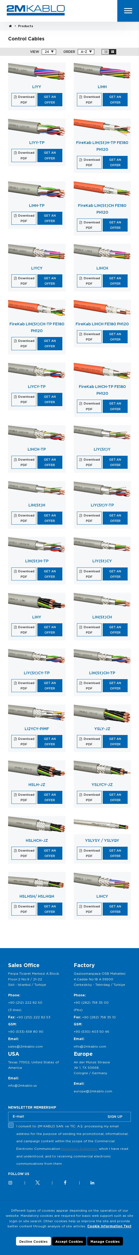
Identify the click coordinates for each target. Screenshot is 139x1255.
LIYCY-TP (37, 386)
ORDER (69, 51)
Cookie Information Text (109, 1226)
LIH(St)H (36, 505)
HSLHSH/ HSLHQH (37, 896)
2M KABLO (36, 10)
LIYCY (37, 268)
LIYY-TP (36, 142)
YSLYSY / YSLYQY (102, 840)
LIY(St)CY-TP (37, 673)
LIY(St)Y (102, 449)
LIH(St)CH (102, 617)
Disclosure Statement (79, 1149)
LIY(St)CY (102, 561)
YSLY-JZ (102, 729)
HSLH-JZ (36, 784)
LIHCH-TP (37, 449)
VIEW (34, 51)
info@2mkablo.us (22, 1085)
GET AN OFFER (50, 99)
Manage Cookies (105, 1242)
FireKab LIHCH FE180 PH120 (102, 324)
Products (25, 26)
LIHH (102, 87)
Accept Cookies (69, 1242)
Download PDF (25, 99)
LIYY (36, 87)
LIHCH (102, 268)
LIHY (36, 617)
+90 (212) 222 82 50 (25, 1002)
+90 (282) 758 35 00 (91, 1002)
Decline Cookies (33, 1242)
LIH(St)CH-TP (102, 673)
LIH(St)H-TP (37, 561)
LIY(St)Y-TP (102, 505)
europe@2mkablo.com (93, 1091)
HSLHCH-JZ (37, 840)
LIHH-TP (36, 205)
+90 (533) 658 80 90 (25, 1031)
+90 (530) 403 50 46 (91, 1031)
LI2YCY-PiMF (37, 729)
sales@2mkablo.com (25, 1046)
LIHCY (102, 896)
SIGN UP (115, 1117)
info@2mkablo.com (90, 1046)
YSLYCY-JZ (102, 784)
